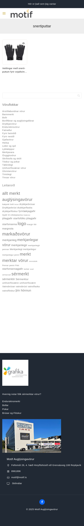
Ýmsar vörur (8, 177)
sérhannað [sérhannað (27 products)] (6, 275)
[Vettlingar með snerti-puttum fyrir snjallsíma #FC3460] (14, 52)
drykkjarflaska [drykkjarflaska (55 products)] (24, 207)
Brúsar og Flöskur (11, 413)
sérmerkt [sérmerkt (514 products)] (20, 273)
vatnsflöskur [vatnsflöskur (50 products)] (8, 291)
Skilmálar (16, 483)
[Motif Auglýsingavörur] (19, 13)
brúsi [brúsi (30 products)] (16, 204)
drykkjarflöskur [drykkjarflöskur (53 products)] (10, 211)
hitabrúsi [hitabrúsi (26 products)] (27, 215)
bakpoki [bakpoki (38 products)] (6, 204)
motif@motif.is (19, 477)
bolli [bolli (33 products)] (12, 204)
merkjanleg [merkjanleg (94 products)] (9, 240)
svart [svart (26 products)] (32, 269)
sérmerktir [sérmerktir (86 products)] (8, 279)
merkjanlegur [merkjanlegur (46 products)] (29, 249)
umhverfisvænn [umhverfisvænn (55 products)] (10, 283)
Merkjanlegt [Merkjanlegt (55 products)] (16, 249)
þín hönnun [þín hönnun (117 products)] (23, 290)
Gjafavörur (8, 139)
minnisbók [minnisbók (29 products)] (33, 261)
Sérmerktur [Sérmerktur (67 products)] (22, 279)
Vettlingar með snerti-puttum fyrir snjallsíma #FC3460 (14, 70)
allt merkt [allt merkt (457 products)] (11, 193)
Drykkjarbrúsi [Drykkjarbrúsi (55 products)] (9, 207)
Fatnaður (7, 130)
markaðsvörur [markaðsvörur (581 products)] (16, 233)
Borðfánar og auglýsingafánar (18, 120)
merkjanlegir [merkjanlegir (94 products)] (19, 245)
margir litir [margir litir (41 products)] (32, 224)
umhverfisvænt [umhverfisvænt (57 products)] (28, 283)
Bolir (4, 117)
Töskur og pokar (11, 161)
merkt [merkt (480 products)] (25, 254)
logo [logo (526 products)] (22, 223)
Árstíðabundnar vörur (13, 111)
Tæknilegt (7, 165)
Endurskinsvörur (11, 127)
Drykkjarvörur (9, 124)
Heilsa (5, 142)
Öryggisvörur (9, 155)
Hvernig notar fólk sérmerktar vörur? (21, 394)
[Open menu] (4, 13)
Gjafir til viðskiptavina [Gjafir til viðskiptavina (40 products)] (12, 215)
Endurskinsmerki (11, 401)
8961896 (16, 471)
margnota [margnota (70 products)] (7, 228)
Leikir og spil (9, 146)
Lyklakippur (8, 149)
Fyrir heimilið (9, 133)
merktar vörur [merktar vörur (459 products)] (15, 260)
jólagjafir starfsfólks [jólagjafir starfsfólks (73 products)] (13, 218)
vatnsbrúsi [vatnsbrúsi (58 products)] (21, 286)
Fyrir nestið (8, 136)
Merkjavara (8, 152)
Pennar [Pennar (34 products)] (5, 265)
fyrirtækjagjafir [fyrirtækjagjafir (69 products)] (27, 211)
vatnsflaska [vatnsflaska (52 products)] (34, 286)
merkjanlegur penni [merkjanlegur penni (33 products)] (10, 255)
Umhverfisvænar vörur (14, 168)
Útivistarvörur (9, 171)
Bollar (5, 405)
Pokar (5, 409)
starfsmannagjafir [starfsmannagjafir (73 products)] (12, 268)
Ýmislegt (7, 174)
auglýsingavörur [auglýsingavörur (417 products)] (17, 199)
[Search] (42, 95)
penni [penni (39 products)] (11, 265)
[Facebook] (42, 502)
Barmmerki (8, 114)
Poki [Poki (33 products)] (17, 265)
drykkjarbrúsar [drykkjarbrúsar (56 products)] (27, 204)
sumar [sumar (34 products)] (26, 269)
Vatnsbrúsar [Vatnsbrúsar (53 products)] (8, 286)
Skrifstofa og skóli (11, 158)
